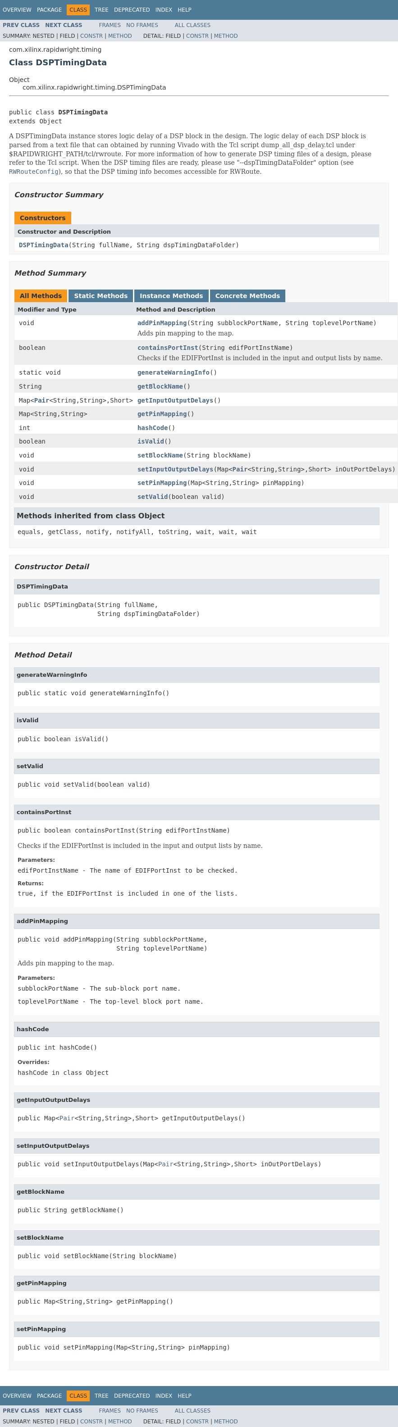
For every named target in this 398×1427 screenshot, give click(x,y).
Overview (17, 10)
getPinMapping (162, 413)
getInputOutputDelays (175, 400)
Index (164, 10)
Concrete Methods (247, 295)
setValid (152, 496)
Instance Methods (171, 295)
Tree (102, 10)
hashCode (152, 427)
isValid (150, 441)
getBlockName (160, 386)
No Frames (142, 25)
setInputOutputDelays (175, 469)
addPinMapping (162, 322)
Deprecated (132, 10)
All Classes (192, 25)
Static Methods (101, 295)
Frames (110, 25)
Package (49, 10)
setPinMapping (162, 482)
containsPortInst (167, 347)
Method (120, 36)
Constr (91, 36)
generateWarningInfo (173, 372)
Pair (42, 400)
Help (185, 10)
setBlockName (160, 455)
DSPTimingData (44, 245)
